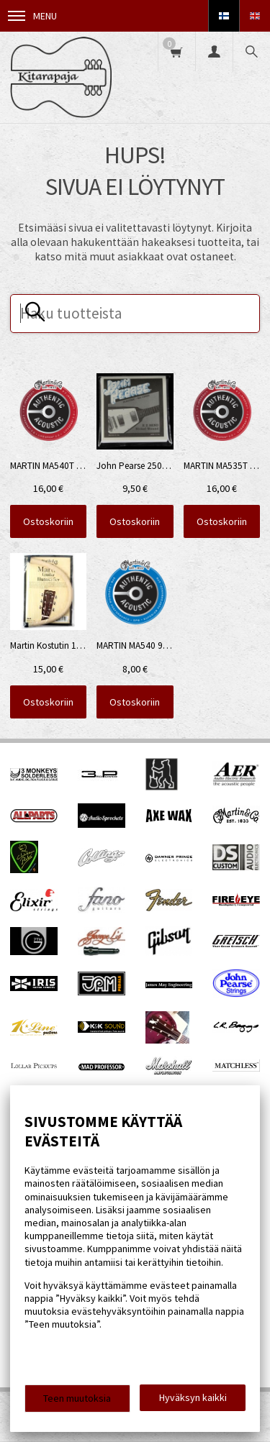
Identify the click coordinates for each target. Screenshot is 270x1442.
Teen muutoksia (77, 1398)
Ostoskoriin (48, 521)
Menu (32, 15)
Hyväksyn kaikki (193, 1397)
